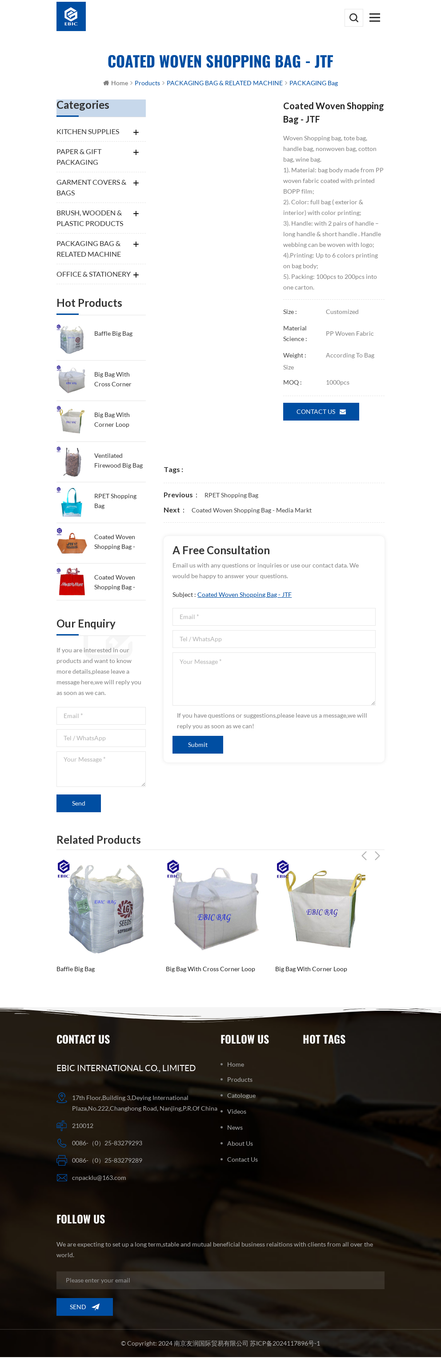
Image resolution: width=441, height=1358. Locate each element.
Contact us (321, 412)
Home (115, 83)
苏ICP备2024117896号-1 (284, 1344)
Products (240, 1080)
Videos (236, 1112)
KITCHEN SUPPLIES (87, 132)
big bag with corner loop (112, 420)
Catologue (241, 1096)
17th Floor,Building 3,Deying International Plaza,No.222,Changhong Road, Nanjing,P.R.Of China (144, 1104)
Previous (364, 839)
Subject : (232, 595)
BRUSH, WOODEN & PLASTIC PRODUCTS (89, 218)
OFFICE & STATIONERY (93, 274)
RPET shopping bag (115, 501)
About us (240, 1144)
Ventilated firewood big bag (118, 460)
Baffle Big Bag (113, 334)
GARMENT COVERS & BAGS (91, 188)
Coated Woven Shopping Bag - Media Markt (114, 583)
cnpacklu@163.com (99, 1178)
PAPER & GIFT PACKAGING (78, 157)
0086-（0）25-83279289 (107, 1161)
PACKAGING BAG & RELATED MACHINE (88, 249)
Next (377, 839)
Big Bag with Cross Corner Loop (113, 380)
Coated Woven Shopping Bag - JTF (114, 542)
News (235, 1128)
